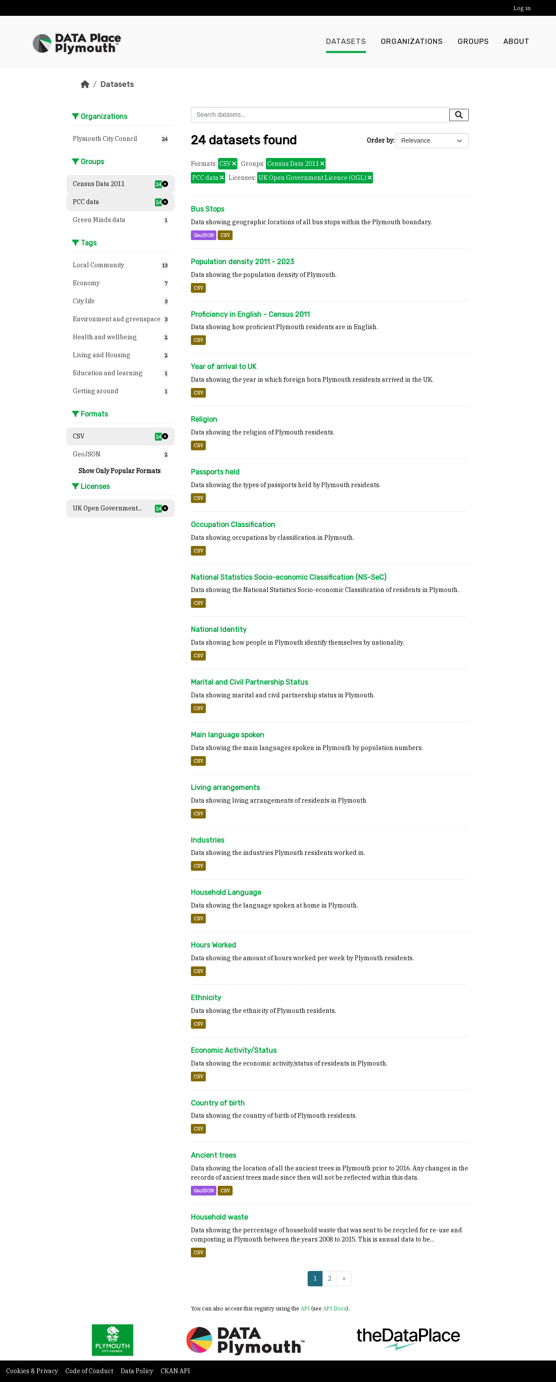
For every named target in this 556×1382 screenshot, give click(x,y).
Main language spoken (227, 735)
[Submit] (459, 115)
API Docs (335, 1308)
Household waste (219, 1217)
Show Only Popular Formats (120, 471)
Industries (207, 840)
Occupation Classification (233, 524)
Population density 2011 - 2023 (242, 262)
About (516, 41)
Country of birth (218, 1103)
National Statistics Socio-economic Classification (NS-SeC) (288, 577)
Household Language (226, 892)
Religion (204, 419)
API (305, 1308)
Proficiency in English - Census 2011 (250, 314)
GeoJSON (204, 235)
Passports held (215, 472)
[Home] (85, 84)
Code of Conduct (90, 1371)
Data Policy (137, 1371)
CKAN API (175, 1371)
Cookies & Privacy (32, 1371)
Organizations (412, 41)
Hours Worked (213, 945)
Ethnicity (206, 998)
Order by (380, 140)
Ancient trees (213, 1155)
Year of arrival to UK (223, 367)
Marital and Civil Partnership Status (249, 682)
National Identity (219, 629)
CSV (225, 235)
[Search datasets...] (320, 114)
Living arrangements (225, 787)
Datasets (346, 41)
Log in (522, 8)
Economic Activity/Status (233, 1050)
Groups (473, 41)
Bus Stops (207, 209)
